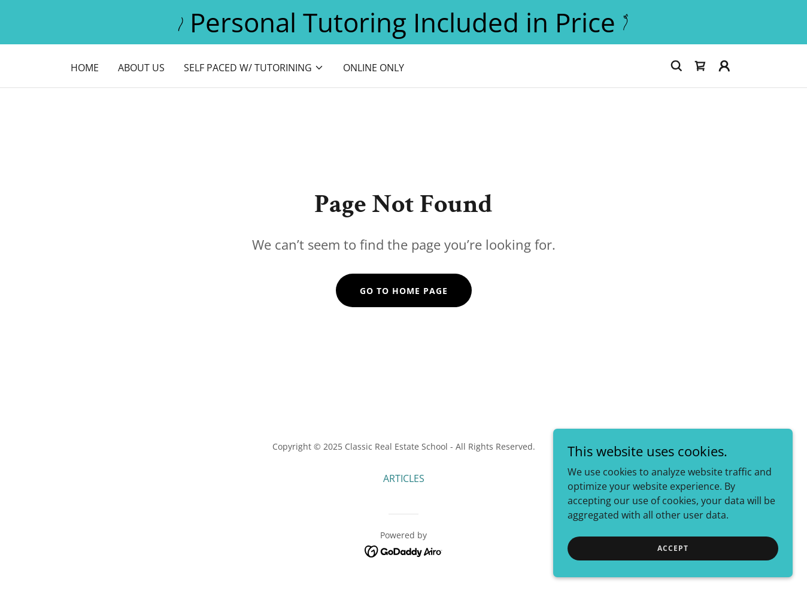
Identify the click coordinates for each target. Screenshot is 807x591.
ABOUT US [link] (141, 67)
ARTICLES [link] (403, 478)
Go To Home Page (404, 290)
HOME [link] (85, 67)
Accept (672, 548)
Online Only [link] (373, 67)
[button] (254, 67)
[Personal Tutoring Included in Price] (403, 22)
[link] (700, 66)
